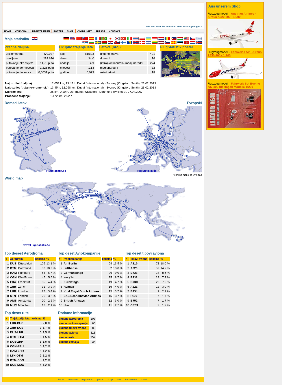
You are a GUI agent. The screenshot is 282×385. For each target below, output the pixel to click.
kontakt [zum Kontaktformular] (144, 379)
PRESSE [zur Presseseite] (100, 31)
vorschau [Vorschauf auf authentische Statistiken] (73, 379)
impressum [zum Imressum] (131, 379)
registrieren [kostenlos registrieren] (87, 379)
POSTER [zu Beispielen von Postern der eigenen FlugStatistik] (58, 31)
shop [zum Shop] (110, 379)
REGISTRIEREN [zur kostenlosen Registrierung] (41, 31)
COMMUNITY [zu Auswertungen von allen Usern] (84, 31)
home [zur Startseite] (61, 379)
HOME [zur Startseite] (7, 31)
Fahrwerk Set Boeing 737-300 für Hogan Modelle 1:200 (234, 85)
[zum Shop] (235, 6)
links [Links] (119, 379)
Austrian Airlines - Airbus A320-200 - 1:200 (232, 15)
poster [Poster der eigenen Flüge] (100, 379)
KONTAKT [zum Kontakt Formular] (114, 31)
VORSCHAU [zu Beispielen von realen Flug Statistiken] (21, 31)
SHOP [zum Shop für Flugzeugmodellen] (70, 31)
